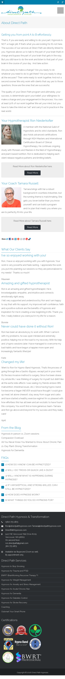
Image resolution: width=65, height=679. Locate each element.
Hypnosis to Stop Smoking (12, 566)
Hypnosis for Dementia (12, 450)
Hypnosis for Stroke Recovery (14, 603)
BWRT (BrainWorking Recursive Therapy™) (19, 575)
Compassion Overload (12, 438)
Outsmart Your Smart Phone (13, 611)
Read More (32, 173)
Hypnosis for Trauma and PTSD (14, 571)
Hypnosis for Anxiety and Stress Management (20, 584)
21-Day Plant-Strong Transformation (19, 446)
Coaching (5, 607)
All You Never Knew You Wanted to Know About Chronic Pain (31, 442)
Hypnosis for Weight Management (16, 580)
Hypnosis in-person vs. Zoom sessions (20, 434)
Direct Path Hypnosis (40, 673)
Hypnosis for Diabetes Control (14, 598)
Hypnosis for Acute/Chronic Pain (15, 589)
